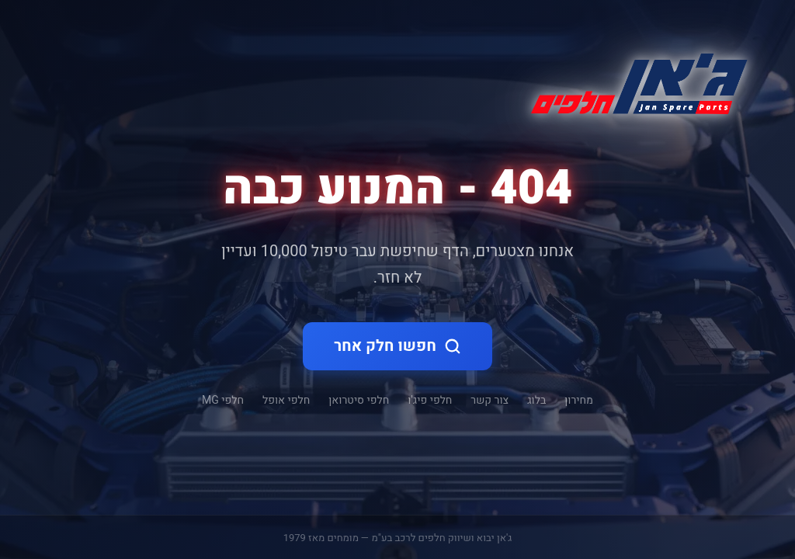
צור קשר (489, 400)
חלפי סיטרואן (358, 400)
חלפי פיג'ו (430, 400)
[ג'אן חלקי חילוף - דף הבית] (632, 81)
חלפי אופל (286, 400)
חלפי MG (223, 400)
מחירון (578, 400)
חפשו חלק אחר (397, 346)
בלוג (536, 400)
